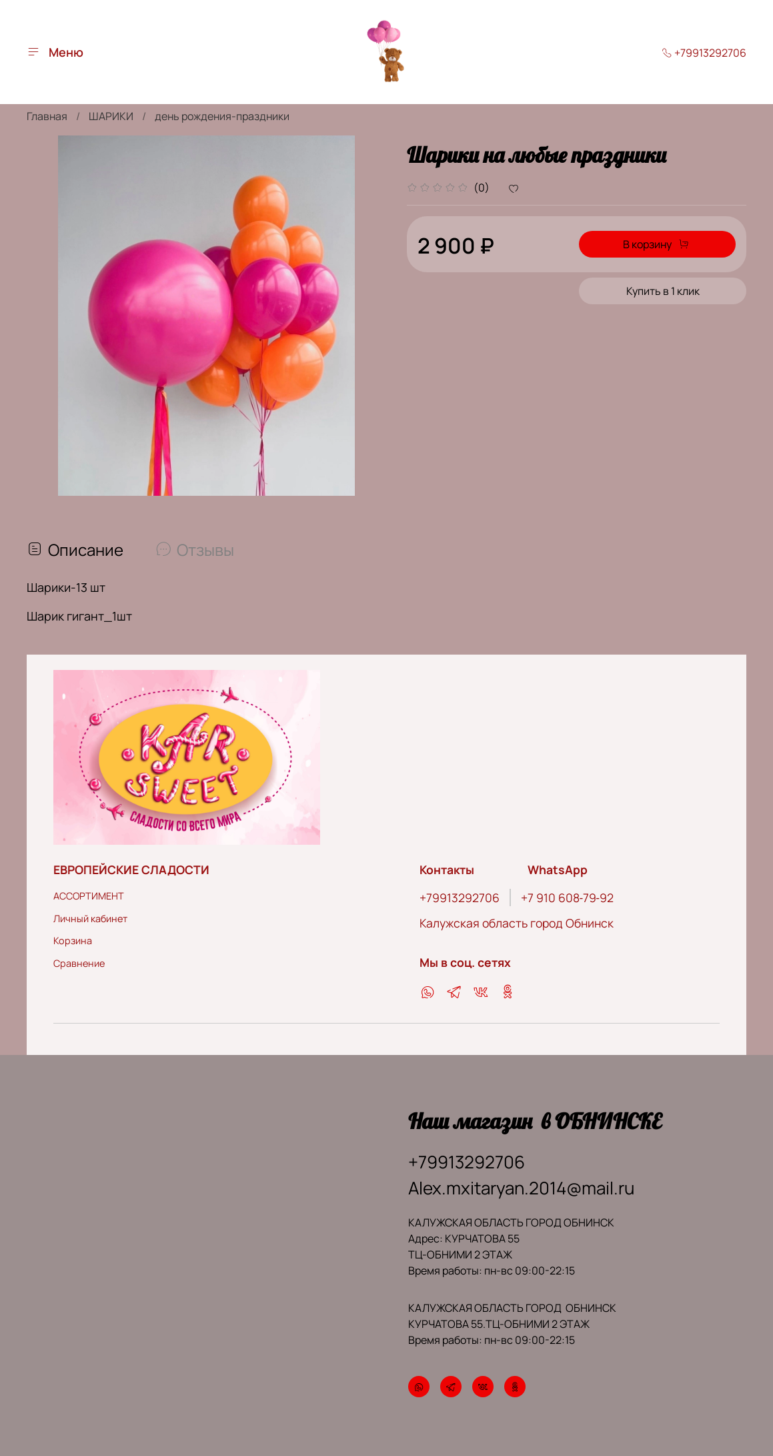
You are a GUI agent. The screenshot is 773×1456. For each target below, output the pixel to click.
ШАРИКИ (111, 116)
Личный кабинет (90, 915)
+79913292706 (704, 52)
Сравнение (79, 960)
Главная (47, 116)
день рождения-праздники (222, 116)
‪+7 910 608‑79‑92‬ (567, 895)
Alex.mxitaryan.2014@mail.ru (521, 1185)
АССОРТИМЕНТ (88, 893)
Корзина (72, 938)
